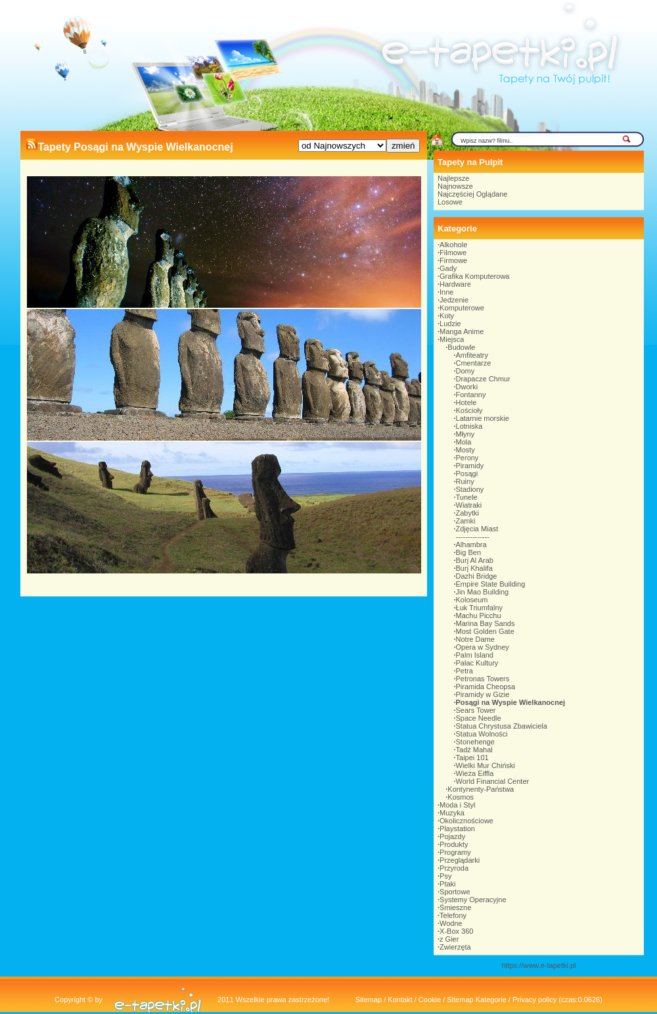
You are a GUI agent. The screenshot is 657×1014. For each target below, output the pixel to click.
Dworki (467, 387)
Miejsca (452, 339)
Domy (465, 371)
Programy (455, 852)
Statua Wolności (482, 734)
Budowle (461, 347)
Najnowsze (455, 186)
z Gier (449, 939)
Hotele (466, 402)
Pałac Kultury (477, 663)
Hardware (455, 284)
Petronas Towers (483, 679)
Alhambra (471, 544)
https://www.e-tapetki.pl (538, 965)
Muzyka (452, 813)
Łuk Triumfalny (479, 608)
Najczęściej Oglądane (472, 194)
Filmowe (453, 252)
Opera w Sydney (482, 647)
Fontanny (471, 394)
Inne (446, 292)
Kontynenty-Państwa (480, 789)
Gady (448, 268)
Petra (464, 671)
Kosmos (460, 797)
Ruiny (465, 481)
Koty (447, 316)
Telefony (453, 915)
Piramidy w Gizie (483, 694)
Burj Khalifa (474, 568)
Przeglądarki (460, 860)
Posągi (467, 473)
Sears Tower (476, 710)
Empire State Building (491, 584)
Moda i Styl (457, 805)
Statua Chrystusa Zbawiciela (501, 726)
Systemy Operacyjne (473, 900)
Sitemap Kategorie (477, 999)
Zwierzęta (455, 947)
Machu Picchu (478, 615)
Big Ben (469, 552)
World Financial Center (493, 781)
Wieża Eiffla (475, 773)
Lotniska (469, 426)
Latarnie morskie (482, 418)
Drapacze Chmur (483, 379)
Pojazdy (452, 836)
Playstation (457, 829)
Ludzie (450, 323)
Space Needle (478, 718)
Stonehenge (475, 742)
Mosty (465, 450)
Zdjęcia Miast (477, 529)
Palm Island (474, 655)
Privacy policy (534, 999)
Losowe (450, 202)
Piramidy (470, 466)
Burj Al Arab (474, 560)
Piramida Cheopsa (486, 686)
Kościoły (469, 410)
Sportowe (455, 892)
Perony (467, 458)
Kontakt (400, 999)
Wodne (451, 923)
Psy (445, 876)
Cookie (430, 999)
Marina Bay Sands (485, 623)
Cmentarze (473, 363)
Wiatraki (469, 505)
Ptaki (447, 884)
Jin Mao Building (482, 592)
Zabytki (467, 513)
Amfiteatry (472, 355)
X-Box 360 (456, 931)
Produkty (454, 844)
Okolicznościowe (466, 821)
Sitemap (368, 999)
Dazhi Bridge (476, 576)
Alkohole (453, 245)
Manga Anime (462, 331)
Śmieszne (455, 907)
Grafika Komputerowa (474, 276)
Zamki (466, 521)
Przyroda (454, 868)
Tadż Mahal (474, 750)
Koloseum (472, 600)
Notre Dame (475, 639)
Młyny (465, 434)
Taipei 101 (472, 757)
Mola (464, 442)
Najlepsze (453, 178)
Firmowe (453, 260)
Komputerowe (462, 308)
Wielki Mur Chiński (485, 765)
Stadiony (470, 489)
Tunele (467, 497)
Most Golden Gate (485, 631)
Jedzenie (454, 300)
